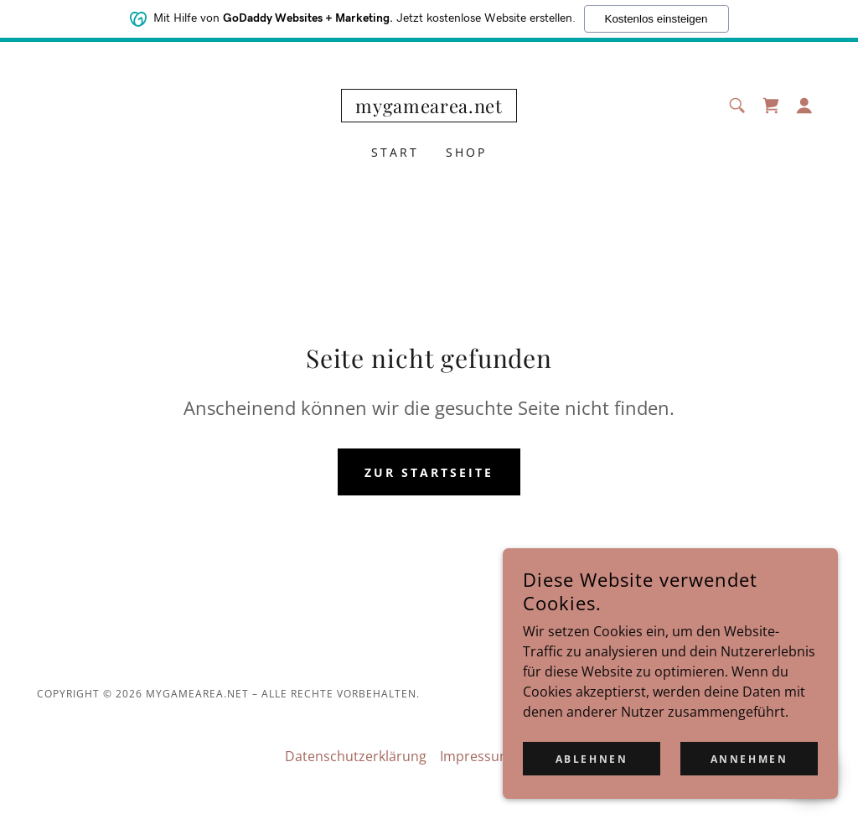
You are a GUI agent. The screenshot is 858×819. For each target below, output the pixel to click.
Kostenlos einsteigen (656, 15)
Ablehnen (592, 793)
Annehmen (749, 793)
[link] (429, 108)
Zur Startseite (429, 472)
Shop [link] (466, 152)
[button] (804, 105)
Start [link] (395, 152)
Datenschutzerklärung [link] (355, 756)
